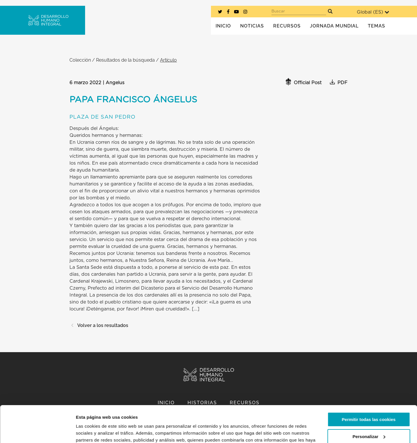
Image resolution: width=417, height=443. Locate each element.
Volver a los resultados (98, 325)
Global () (373, 12)
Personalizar (368, 404)
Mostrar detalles (93, 431)
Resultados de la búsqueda (125, 60)
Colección (80, 60)
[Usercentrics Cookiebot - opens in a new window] (37, 431)
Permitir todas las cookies (369, 388)
